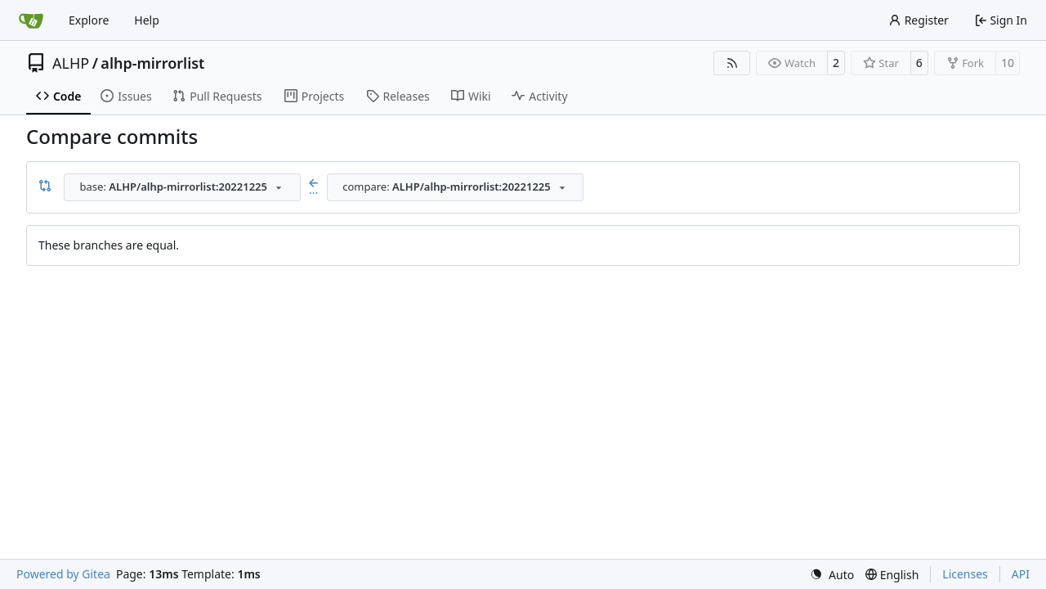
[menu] (832, 574)
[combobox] (182, 187)
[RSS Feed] (732, 63)
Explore (89, 20)
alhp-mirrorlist (152, 63)
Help (146, 20)
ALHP (70, 63)
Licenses (965, 574)
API (1021, 574)
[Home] (31, 20)
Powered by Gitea (63, 574)
